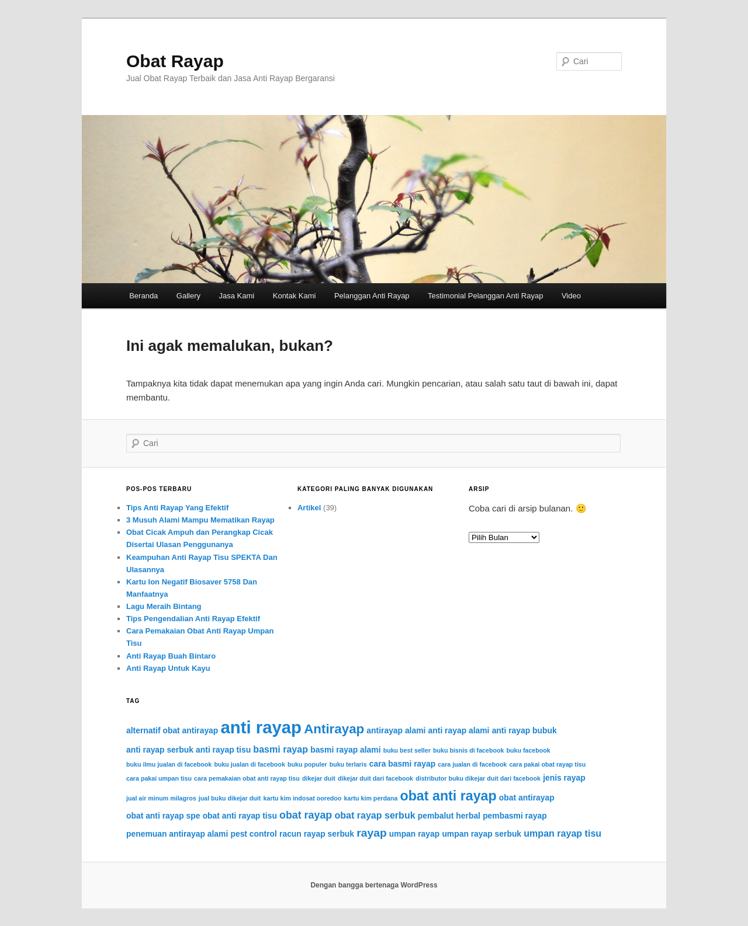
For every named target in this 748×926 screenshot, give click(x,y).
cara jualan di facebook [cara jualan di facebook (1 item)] (472, 764)
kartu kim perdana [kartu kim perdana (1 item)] (371, 798)
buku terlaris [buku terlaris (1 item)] (348, 764)
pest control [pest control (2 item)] (253, 833)
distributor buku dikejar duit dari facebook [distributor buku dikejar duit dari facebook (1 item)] (478, 778)
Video (571, 295)
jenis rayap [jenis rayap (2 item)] (564, 777)
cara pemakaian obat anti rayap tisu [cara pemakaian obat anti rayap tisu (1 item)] (247, 778)
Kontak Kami (294, 295)
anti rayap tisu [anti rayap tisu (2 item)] (223, 749)
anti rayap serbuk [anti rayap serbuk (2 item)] (159, 749)
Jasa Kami (237, 295)
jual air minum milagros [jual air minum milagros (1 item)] (161, 798)
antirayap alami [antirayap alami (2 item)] (395, 730)
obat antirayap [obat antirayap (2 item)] (527, 797)
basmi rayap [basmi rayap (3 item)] (280, 749)
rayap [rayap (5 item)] (371, 833)
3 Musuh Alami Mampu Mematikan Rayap (200, 520)
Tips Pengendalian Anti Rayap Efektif (193, 618)
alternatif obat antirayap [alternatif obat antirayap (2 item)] (172, 730)
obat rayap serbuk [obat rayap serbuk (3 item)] (374, 815)
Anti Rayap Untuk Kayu (168, 668)
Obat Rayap (175, 61)
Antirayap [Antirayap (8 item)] (334, 729)
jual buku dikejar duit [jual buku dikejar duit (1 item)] (230, 798)
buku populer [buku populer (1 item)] (307, 764)
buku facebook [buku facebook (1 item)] (528, 750)
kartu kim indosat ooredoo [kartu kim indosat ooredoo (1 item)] (303, 798)
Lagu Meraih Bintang (164, 606)
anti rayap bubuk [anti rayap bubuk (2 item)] (524, 730)
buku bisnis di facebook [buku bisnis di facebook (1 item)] (468, 750)
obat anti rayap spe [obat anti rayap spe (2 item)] (163, 815)
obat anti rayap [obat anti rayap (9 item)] (448, 795)
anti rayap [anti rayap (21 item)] (261, 727)
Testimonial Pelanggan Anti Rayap (485, 295)
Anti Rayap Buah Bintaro (171, 656)
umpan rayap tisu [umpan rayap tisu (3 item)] (562, 833)
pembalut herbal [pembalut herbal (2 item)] (449, 815)
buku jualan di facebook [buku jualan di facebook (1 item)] (249, 764)
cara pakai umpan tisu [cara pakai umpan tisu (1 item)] (159, 778)
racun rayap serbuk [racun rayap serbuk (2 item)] (316, 833)
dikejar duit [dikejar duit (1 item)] (318, 778)
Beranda (143, 295)
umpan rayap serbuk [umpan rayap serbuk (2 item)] (481, 833)
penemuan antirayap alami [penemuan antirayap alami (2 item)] (177, 833)
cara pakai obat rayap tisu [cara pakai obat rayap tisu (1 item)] (547, 764)
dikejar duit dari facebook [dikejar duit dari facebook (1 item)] (375, 778)
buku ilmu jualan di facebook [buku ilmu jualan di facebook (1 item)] (169, 764)
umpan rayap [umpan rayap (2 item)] (414, 833)
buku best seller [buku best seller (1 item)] (407, 750)
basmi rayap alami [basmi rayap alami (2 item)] (345, 749)
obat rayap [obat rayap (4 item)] (305, 815)
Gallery (188, 295)
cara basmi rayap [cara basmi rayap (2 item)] (402, 763)
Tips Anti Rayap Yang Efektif (177, 507)
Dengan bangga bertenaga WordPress (373, 885)
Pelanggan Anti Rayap (372, 295)
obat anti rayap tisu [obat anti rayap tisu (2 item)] (240, 815)
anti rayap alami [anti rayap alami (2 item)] (459, 730)
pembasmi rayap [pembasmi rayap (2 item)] (515, 815)
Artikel (309, 507)
